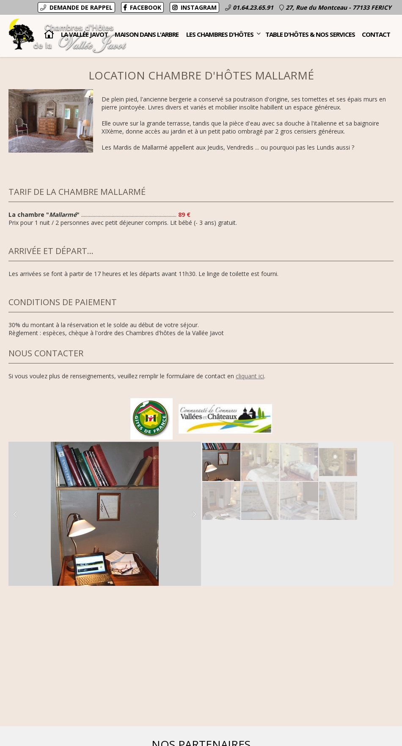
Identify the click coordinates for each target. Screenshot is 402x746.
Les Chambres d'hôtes (223, 31)
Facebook (142, 7)
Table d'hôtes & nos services (310, 34)
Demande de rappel (76, 7)
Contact (376, 34)
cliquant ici (250, 376)
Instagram (194, 7)
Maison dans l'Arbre (147, 34)
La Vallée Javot (84, 34)
